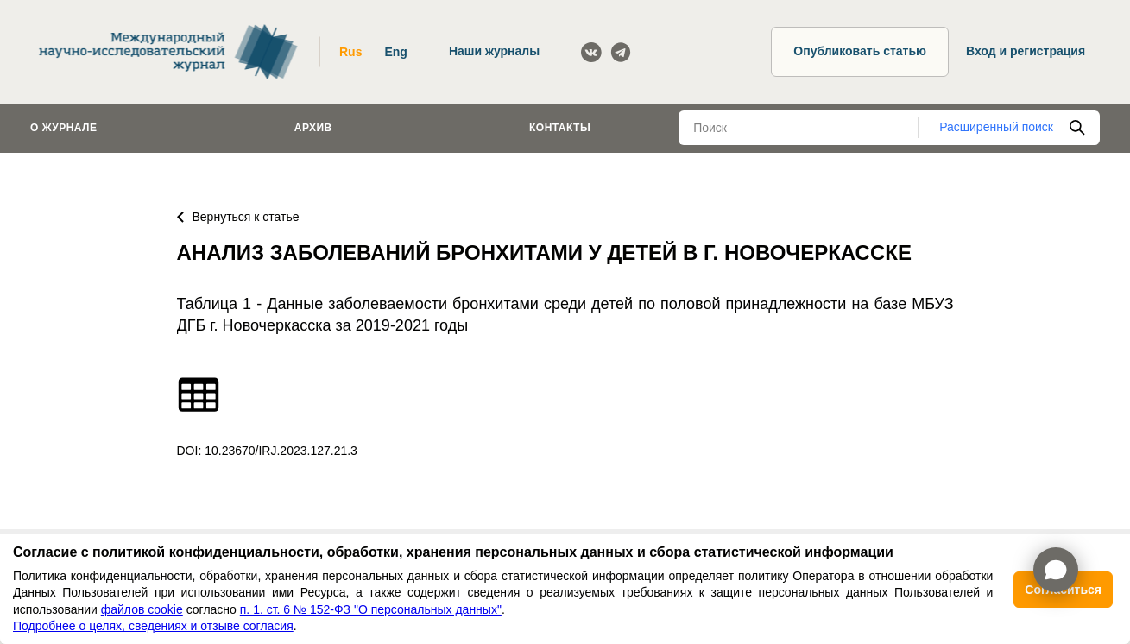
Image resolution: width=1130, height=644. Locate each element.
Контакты (559, 128)
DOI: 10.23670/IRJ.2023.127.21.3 (267, 451)
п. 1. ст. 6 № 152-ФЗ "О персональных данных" (371, 609)
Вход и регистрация (1025, 51)
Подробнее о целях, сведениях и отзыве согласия (153, 626)
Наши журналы (494, 51)
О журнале (64, 128)
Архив (313, 128)
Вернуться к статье (238, 217)
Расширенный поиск (996, 127)
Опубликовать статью (859, 51)
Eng (395, 52)
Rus (350, 52)
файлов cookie (142, 609)
